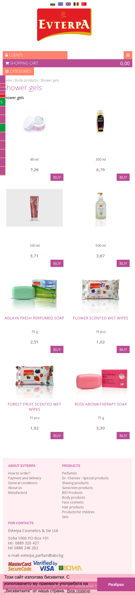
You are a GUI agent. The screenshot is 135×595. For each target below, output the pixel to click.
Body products (26, 80)
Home (7, 80)
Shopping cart (67, 63)
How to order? (19, 473)
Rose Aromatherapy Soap (101, 404)
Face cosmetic (73, 502)
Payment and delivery (24, 478)
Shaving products (75, 483)
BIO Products (72, 492)
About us (15, 487)
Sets (65, 517)
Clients (14, 55)
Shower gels (49, 80)
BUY (57, 177)
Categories (18, 71)
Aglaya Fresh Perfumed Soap (34, 318)
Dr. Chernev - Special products (85, 478)
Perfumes (69, 473)
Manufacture (17, 492)
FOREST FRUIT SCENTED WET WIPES (34, 407)
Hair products (72, 507)
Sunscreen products (77, 487)
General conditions (22, 483)
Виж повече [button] (78, 591)
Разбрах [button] (116, 584)
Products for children (78, 512)
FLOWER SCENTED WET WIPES (100, 318)
